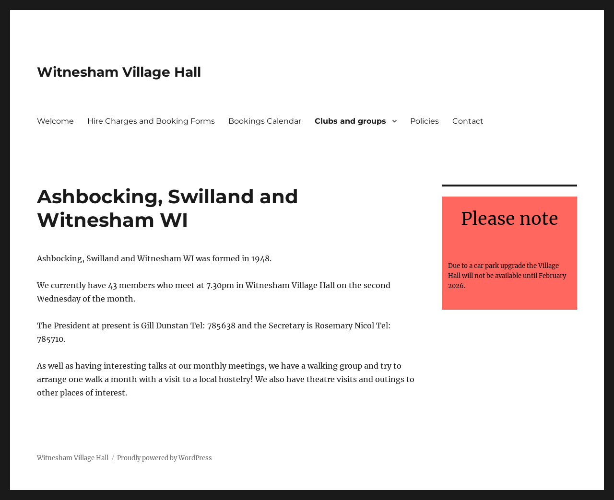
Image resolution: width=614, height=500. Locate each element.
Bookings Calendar (264, 121)
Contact (468, 121)
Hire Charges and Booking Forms (151, 121)
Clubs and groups (350, 121)
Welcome (55, 121)
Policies (424, 121)
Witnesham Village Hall (119, 72)
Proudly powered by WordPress (164, 458)
